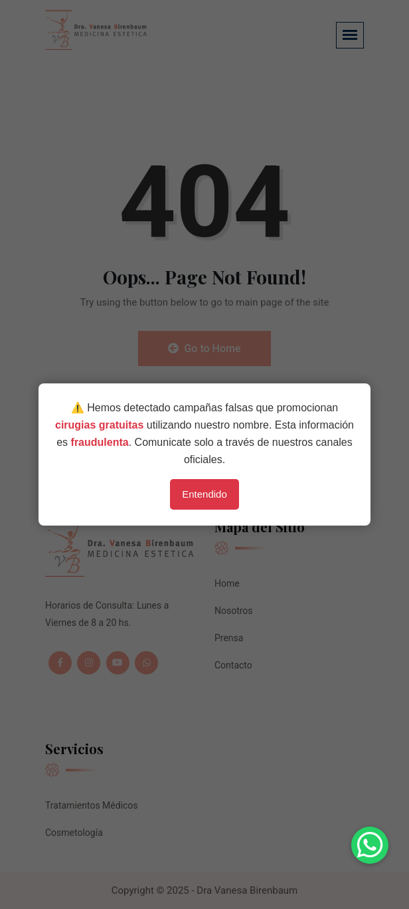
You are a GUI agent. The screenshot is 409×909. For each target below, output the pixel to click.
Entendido (204, 494)
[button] (369, 845)
